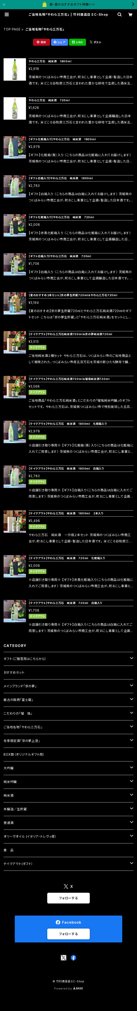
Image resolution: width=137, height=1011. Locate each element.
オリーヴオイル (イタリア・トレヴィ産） (30, 836)
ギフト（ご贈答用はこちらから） (25, 659)
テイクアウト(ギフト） (18, 864)
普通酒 (8, 823)
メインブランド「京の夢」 (20, 686)
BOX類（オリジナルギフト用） (24, 754)
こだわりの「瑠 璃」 (18, 713)
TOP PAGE (12, 29)
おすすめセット (14, 672)
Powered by (68, 988)
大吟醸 (8, 768)
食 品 (8, 850)
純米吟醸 (10, 782)
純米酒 (8, 795)
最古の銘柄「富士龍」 (18, 700)
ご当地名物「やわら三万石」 (23, 727)
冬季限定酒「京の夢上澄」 (22, 741)
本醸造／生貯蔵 (15, 809)
